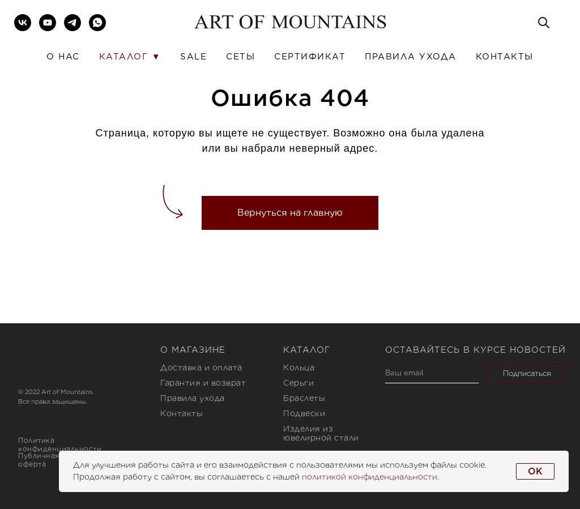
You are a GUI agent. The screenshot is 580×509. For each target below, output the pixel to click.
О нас (63, 57)
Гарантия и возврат (203, 382)
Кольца (298, 367)
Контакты (505, 57)
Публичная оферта (38, 459)
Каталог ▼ (130, 57)
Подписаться (527, 373)
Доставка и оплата (201, 367)
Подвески (304, 413)
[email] (432, 373)
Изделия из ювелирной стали (321, 433)
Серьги (298, 382)
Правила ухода (411, 57)
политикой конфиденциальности (369, 476)
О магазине (192, 350)
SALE (193, 57)
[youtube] (47, 22)
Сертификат (310, 57)
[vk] (22, 22)
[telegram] (72, 22)
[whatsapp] (97, 22)
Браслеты (304, 398)
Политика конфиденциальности (59, 444)
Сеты (240, 57)
